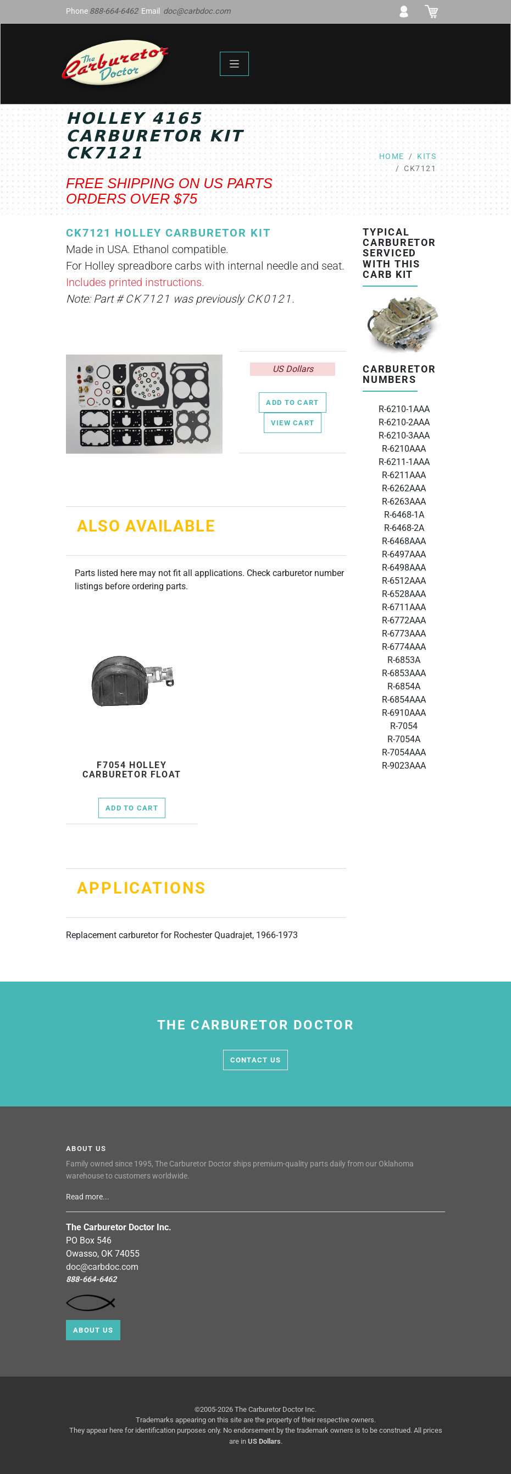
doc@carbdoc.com (197, 11)
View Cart (293, 423)
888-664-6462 (114, 11)
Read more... (88, 1197)
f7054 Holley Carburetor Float (131, 770)
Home (391, 156)
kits (426, 156)
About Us (93, 1330)
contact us (255, 1060)
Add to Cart (292, 402)
